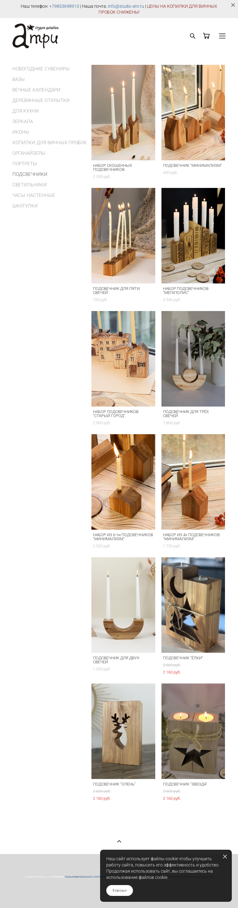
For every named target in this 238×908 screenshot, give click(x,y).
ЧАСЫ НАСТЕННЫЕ (33, 195)
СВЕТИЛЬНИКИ (29, 185)
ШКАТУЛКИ (25, 206)
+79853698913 (64, 6)
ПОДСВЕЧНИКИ (29, 174)
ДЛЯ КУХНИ (25, 111)
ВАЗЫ (18, 79)
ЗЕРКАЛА (22, 121)
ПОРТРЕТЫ (24, 164)
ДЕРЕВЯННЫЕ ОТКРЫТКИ (41, 100)
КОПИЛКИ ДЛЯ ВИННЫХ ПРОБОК (49, 142)
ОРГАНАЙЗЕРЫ (28, 153)
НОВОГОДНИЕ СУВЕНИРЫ (41, 69)
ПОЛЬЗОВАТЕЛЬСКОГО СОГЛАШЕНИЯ (88, 876)
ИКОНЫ (20, 132)
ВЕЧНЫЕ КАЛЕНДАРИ (36, 90)
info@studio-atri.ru (126, 6)
